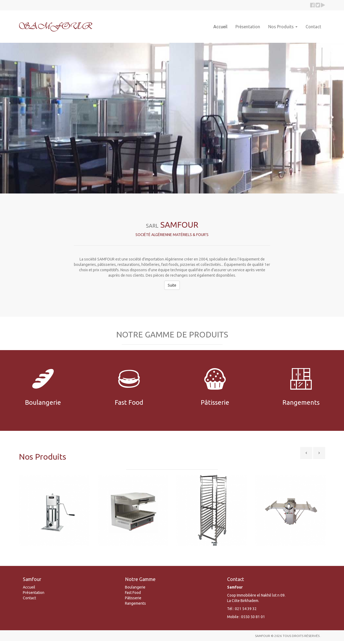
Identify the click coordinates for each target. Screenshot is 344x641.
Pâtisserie (133, 598)
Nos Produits (283, 26)
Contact (313, 26)
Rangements (135, 603)
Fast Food (133, 592)
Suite (172, 285)
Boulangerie (135, 587)
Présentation (247, 26)
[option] (54, 512)
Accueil (220, 26)
